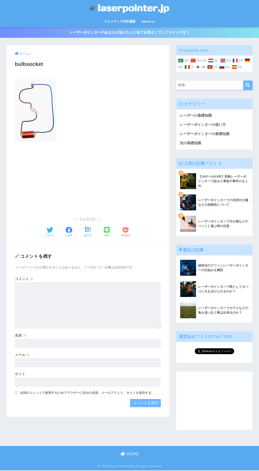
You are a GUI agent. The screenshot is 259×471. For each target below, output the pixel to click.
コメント (24, 279)
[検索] (248, 85)
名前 (20, 335)
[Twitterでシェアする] (50, 232)
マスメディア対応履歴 (119, 21)
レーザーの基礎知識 (196, 115)
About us (148, 21)
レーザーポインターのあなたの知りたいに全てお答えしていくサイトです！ (129, 33)
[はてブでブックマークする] (88, 232)
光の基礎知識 (190, 143)
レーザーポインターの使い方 (203, 125)
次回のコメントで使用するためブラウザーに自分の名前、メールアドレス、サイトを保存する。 (87, 393)
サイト (20, 374)
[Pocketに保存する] (126, 232)
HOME (129, 454)
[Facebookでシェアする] (69, 232)
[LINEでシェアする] (107, 232)
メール (22, 355)
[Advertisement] (88, 176)
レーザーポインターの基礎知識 (204, 134)
